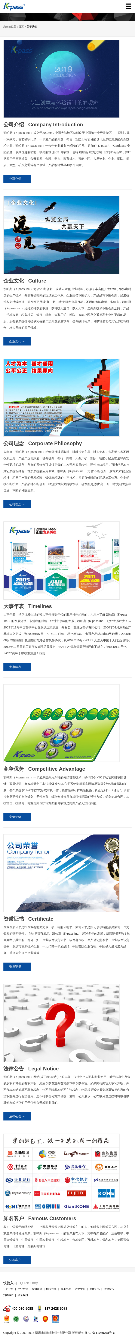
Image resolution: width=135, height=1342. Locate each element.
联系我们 (23, 1295)
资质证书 (94, 1288)
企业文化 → (17, 341)
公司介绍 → (17, 178)
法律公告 (109, 1288)
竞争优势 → (17, 817)
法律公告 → (17, 1116)
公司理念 (37, 1288)
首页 (21, 26)
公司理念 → (17, 504)
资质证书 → (17, 966)
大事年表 (66, 1288)
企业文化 (23, 1288)
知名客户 (8, 1295)
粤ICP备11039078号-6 (100, 1332)
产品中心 (80, 1288)
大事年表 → (17, 667)
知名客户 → (17, 1260)
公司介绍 (8, 1288)
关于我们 (32, 26)
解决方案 (51, 1288)
